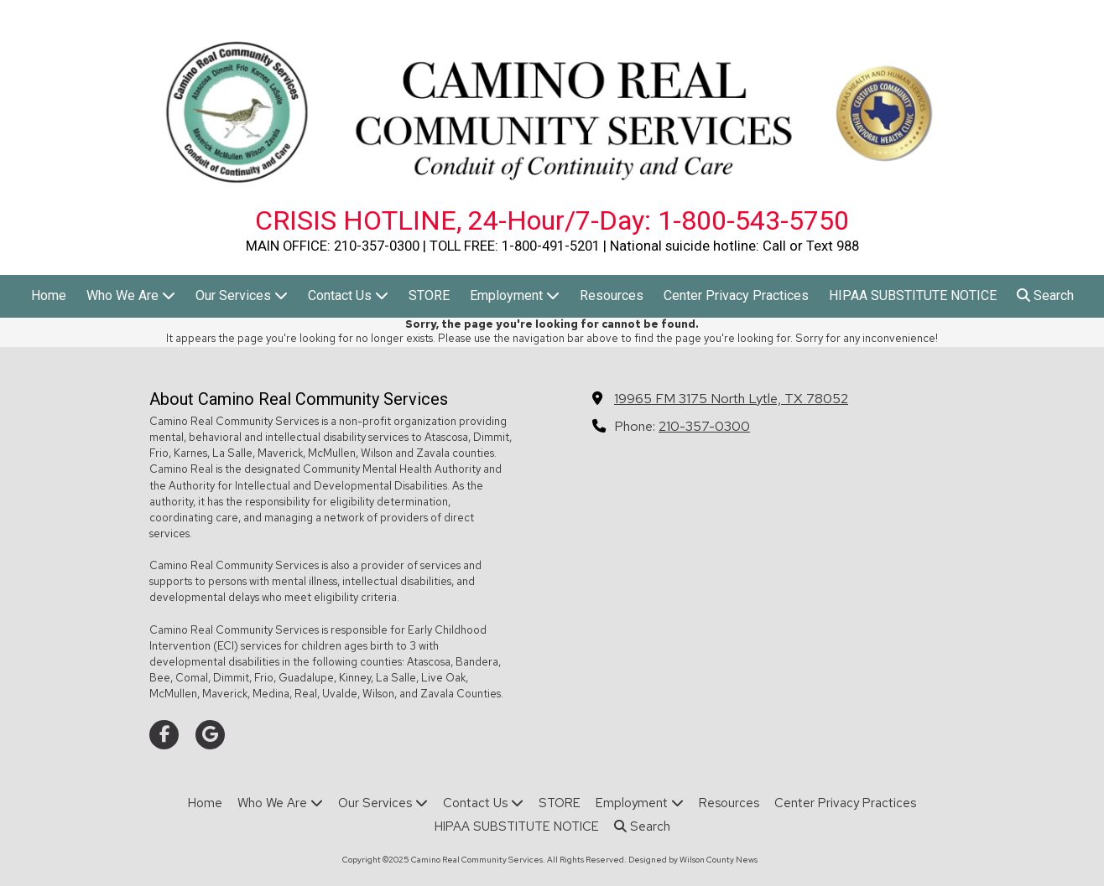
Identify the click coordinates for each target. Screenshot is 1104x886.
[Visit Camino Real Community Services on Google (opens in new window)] (210, 734)
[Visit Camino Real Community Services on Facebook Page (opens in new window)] (164, 734)
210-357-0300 (704, 426)
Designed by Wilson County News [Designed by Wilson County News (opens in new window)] (693, 859)
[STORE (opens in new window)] (429, 296)
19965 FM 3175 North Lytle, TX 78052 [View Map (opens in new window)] (731, 398)
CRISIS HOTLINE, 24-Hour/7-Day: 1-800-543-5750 (552, 220)
